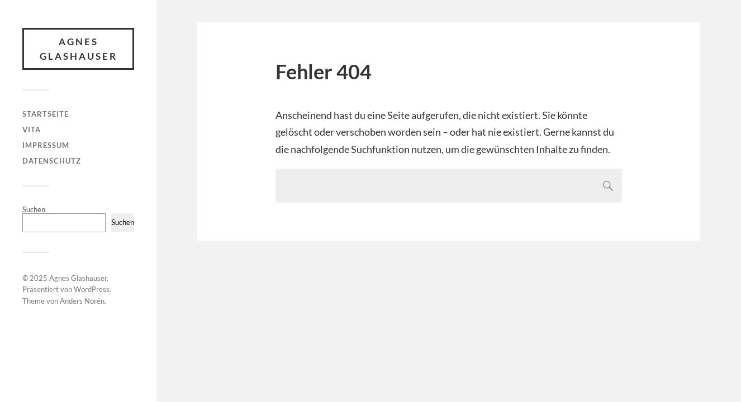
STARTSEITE (45, 113)
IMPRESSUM (45, 145)
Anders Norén (82, 300)
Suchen (33, 209)
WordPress (92, 289)
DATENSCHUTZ (51, 160)
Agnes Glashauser (78, 49)
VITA (31, 129)
